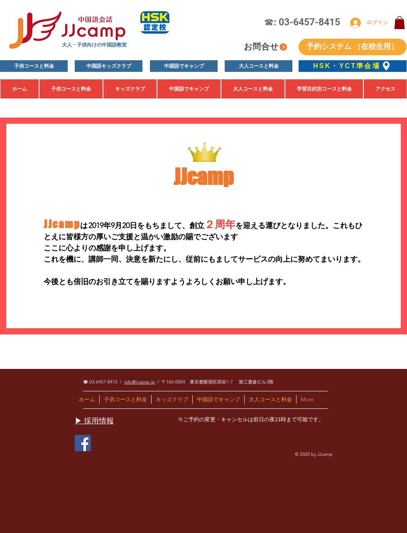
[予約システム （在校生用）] (353, 47)
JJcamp (203, 177)
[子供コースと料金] (34, 66)
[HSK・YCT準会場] (353, 66)
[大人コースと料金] (258, 66)
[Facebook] (83, 443)
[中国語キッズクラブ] (108, 66)
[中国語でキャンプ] (184, 66)
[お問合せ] (265, 46)
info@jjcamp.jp (139, 382)
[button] (399, 22)
